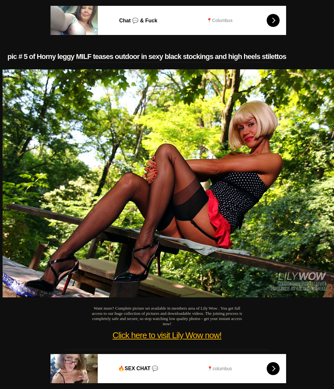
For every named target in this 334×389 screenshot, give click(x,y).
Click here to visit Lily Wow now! (167, 335)
